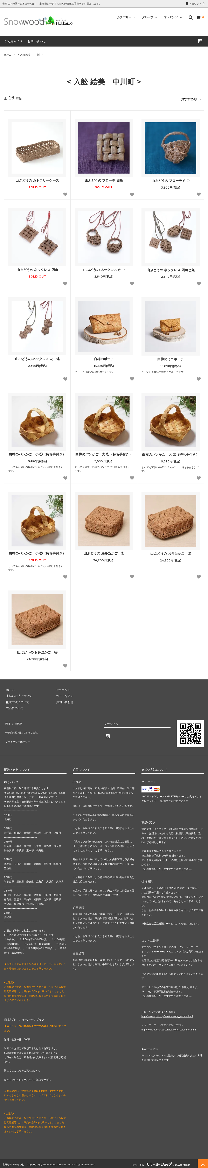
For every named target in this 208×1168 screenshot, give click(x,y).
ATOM (16, 720)
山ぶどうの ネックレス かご (104, 268)
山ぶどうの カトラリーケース (37, 179)
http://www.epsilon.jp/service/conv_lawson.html (167, 1014)
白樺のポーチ (104, 357)
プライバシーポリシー (18, 732)
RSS (7, 720)
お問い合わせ (37, 41)
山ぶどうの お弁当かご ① (104, 551)
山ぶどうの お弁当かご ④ (37, 650)
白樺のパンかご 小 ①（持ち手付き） (37, 452)
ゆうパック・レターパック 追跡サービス (27, 1077)
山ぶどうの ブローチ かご (171, 179)
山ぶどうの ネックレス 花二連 (39, 357)
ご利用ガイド (13, 41)
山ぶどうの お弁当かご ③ (170, 552)
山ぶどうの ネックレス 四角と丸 (172, 268)
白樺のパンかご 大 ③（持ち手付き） (170, 452)
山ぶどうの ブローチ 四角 (104, 179)
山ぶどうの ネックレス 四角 (39, 268)
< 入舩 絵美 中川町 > (30, 54)
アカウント (195, 3)
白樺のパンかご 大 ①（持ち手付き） (103, 452)
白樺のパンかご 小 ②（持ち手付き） (37, 551)
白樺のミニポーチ (170, 357)
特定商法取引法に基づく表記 (23, 726)
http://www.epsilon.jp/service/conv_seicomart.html (168, 1027)
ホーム (8, 54)
